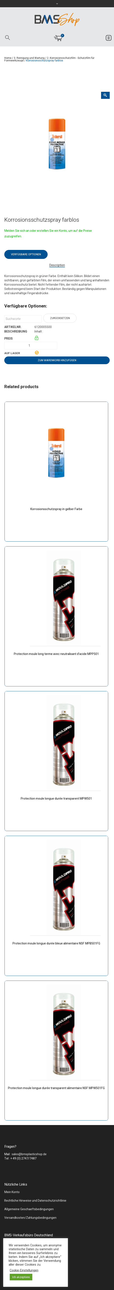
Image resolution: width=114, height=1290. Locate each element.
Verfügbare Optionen (26, 254)
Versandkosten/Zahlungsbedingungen (30, 1218)
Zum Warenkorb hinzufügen (57, 360)
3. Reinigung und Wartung (29, 58)
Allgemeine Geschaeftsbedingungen (29, 1209)
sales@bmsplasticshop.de (29, 1154)
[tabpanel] (57, 144)
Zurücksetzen (60, 318)
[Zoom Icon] (105, 95)
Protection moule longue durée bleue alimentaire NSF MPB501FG (56, 943)
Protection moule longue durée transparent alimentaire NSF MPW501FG (56, 1088)
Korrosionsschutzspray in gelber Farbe (56, 509)
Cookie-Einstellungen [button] (24, 1270)
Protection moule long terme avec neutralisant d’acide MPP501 (56, 654)
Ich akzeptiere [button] (21, 1277)
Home (7, 58)
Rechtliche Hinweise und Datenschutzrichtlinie (35, 1200)
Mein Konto (12, 1192)
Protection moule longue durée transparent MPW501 (56, 798)
